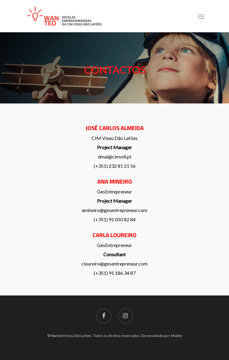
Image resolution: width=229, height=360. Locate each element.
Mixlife (176, 335)
